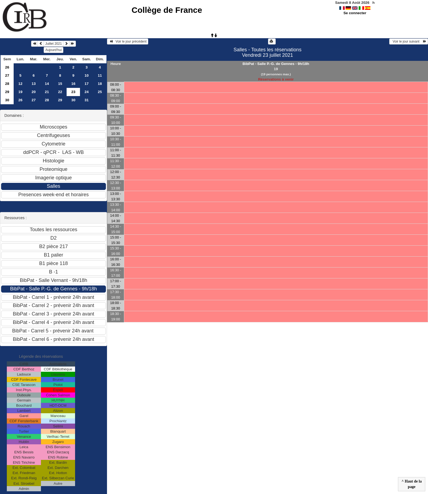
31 (87, 100)
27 (7, 75)
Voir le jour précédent (128, 41)
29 (7, 92)
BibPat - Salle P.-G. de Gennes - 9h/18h (276, 64)
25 (100, 92)
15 (60, 84)
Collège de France (167, 9)
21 (47, 92)
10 (87, 75)
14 (47, 84)
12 (20, 84)
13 (34, 84)
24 (87, 92)
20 (34, 92)
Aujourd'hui (53, 50)
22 (60, 92)
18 (100, 84)
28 (7, 84)
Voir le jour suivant (408, 41)
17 (87, 84)
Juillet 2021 (53, 44)
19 (20, 92)
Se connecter (354, 13)
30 (7, 100)
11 (100, 75)
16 (73, 84)
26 (7, 67)
